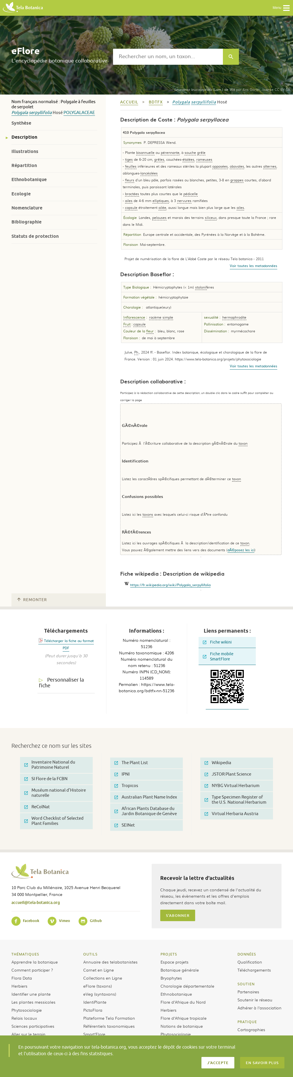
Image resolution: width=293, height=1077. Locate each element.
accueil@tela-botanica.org (35, 902)
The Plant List (131, 763)
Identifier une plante (31, 994)
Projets (169, 954)
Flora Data (21, 978)
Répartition (24, 165)
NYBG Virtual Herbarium (232, 785)
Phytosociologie (26, 1010)
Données (246, 954)
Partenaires (248, 991)
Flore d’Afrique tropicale (184, 1018)
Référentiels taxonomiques (109, 1026)
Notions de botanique (182, 1026)
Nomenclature (26, 208)
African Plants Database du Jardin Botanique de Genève (145, 811)
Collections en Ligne (102, 978)
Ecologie (21, 194)
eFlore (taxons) (97, 986)
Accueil (129, 102)
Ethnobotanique (29, 179)
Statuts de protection (35, 236)
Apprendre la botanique (34, 962)
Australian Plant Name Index (145, 797)
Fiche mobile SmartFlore (218, 657)
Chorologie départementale (187, 986)
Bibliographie (26, 222)
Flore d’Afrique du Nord (183, 1002)
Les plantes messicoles (33, 1002)
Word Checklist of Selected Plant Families (54, 821)
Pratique (247, 1021)
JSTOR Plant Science (228, 774)
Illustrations (24, 151)
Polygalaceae (79, 112)
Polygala (19, 112)
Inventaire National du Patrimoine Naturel (49, 765)
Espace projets (175, 962)
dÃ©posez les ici (240, 549)
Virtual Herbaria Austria (231, 814)
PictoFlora (92, 1010)
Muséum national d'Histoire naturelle (55, 793)
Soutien (246, 983)
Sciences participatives (32, 1026)
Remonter (32, 599)
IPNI (122, 774)
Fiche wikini (217, 642)
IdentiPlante (94, 1002)
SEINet (124, 825)
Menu (281, 8)
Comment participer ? (32, 970)
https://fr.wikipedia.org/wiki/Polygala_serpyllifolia (170, 584)
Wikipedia (218, 763)
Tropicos (126, 785)
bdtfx (156, 102)
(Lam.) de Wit (204, 89)
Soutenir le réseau (254, 1000)
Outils (90, 954)
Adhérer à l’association (259, 1008)
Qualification (249, 962)
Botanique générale (180, 970)
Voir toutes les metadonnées (253, 265)
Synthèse (21, 123)
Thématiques (25, 954)
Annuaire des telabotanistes (110, 962)
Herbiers (19, 986)
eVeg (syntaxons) (99, 994)
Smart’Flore (94, 1034)
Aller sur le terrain (28, 1034)
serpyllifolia (40, 112)
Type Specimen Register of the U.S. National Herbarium (235, 799)
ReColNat (37, 807)
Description (24, 137)
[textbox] (168, 57)
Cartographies (251, 1029)
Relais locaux (24, 1018)
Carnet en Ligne (98, 970)
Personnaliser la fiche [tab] (61, 683)
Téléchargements (254, 970)
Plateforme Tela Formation (109, 1018)
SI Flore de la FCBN (46, 779)
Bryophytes (171, 978)
